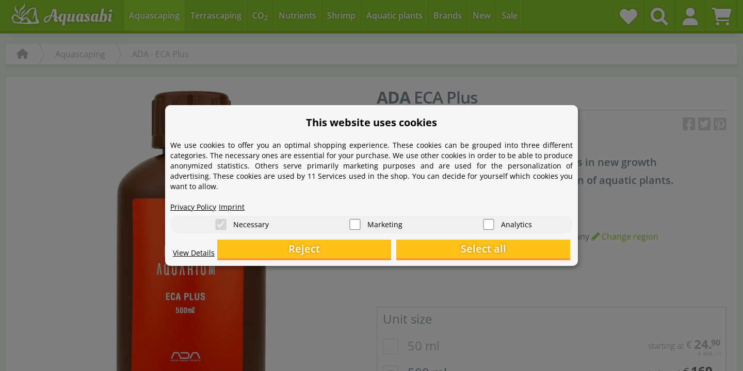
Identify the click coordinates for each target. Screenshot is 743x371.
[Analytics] (488, 221)
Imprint (239, 204)
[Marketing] (355, 221)
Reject (410, 250)
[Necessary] (221, 221)
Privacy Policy (196, 204)
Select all (518, 250)
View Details (196, 255)
